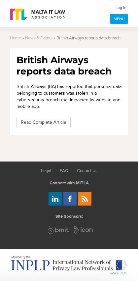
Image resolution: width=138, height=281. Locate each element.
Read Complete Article (43, 122)
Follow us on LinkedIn (55, 199)
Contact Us (87, 170)
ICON (83, 230)
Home (15, 38)
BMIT (58, 230)
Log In (121, 7)
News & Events (38, 38)
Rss (84, 199)
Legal (46, 170)
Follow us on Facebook (70, 199)
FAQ (64, 170)
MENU (119, 19)
